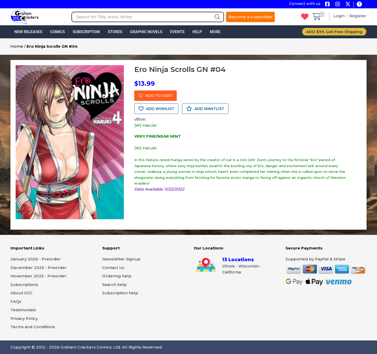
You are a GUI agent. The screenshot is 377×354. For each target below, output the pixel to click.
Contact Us (113, 267)
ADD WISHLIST (156, 108)
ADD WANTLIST (205, 108)
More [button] (215, 31)
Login (339, 15)
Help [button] (197, 31)
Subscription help (120, 292)
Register (358, 15)
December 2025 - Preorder (38, 267)
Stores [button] (115, 31)
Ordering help (116, 275)
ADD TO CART (155, 95)
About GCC (21, 292)
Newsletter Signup (121, 259)
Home (16, 46)
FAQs (15, 301)
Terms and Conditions (32, 326)
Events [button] (177, 31)
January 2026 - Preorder (35, 259)
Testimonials (23, 309)
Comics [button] (57, 31)
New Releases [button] (28, 31)
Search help (114, 284)
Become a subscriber (250, 16)
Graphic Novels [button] (146, 31)
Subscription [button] (86, 31)
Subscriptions (24, 284)
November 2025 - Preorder (38, 275)
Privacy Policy (24, 318)
